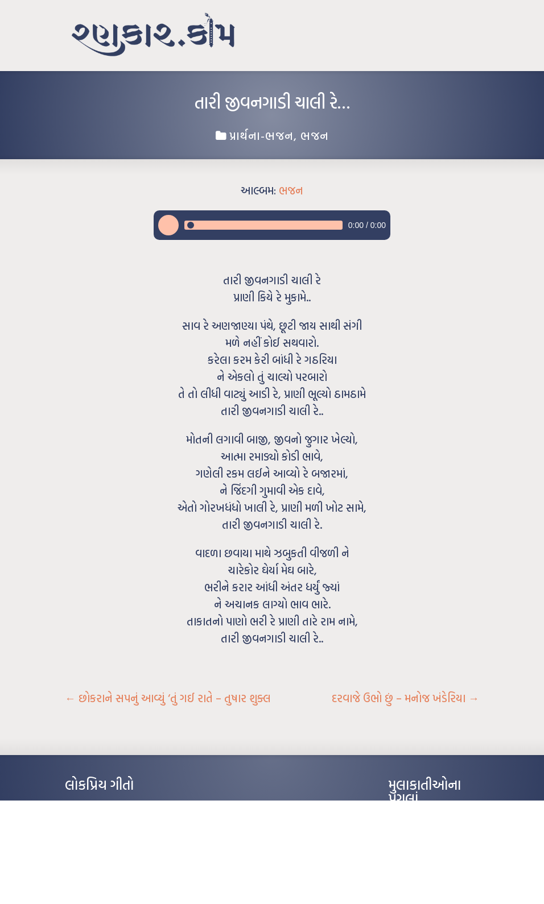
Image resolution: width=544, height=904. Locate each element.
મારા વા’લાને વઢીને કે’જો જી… (104, 824)
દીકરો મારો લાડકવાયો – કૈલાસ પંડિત (113, 858)
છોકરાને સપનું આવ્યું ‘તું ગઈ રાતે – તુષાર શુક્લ (168, 698)
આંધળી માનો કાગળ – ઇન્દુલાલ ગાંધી (113, 807)
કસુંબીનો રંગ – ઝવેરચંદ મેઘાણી (106, 875)
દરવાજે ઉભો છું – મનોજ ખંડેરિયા (405, 698)
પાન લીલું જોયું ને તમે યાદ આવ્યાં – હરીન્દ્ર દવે (125, 841)
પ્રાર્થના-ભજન (261, 135)
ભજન (314, 135)
